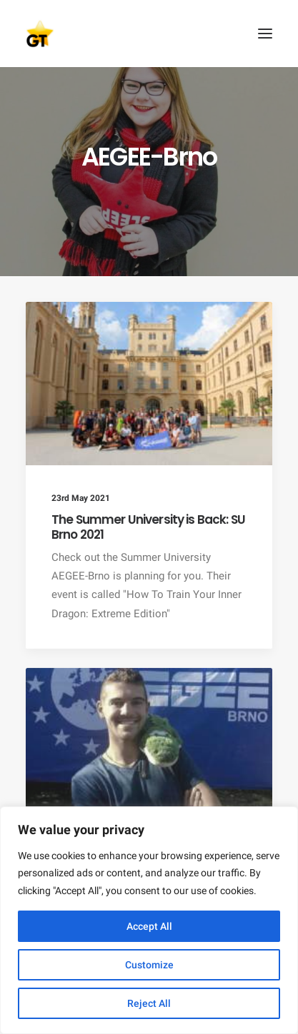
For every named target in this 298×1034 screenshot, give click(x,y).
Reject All (149, 1003)
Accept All (149, 926)
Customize (149, 964)
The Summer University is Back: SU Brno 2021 (148, 526)
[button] (265, 33)
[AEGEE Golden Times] (149, 33)
